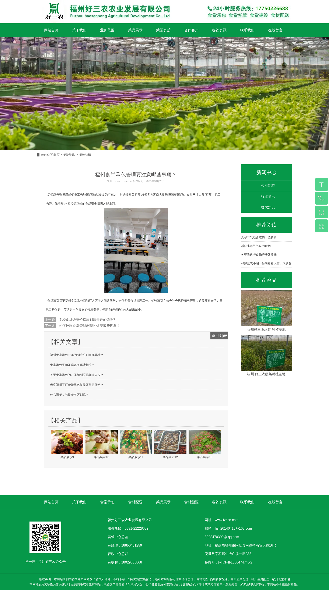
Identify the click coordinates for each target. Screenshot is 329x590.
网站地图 (202, 579)
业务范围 (107, 30)
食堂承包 (107, 502)
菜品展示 (135, 30)
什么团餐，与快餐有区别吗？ (69, 394)
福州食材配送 (219, 579)
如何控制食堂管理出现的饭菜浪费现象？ (89, 326)
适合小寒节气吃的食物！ (257, 246)
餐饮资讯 (219, 30)
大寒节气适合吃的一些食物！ (260, 237)
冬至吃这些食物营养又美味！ (260, 254)
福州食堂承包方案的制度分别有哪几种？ (77, 355)
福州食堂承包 (74, 300)
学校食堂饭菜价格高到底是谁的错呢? (86, 319)
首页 (57, 154)
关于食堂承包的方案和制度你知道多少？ (77, 375)
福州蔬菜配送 (239, 579)
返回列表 (219, 335)
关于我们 (79, 30)
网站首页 (51, 30)
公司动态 (268, 185)
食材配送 (135, 502)
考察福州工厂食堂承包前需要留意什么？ (77, 384)
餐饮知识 (268, 207)
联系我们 (247, 30)
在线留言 (275, 30)
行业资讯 (268, 196)
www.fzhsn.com (123, 181)
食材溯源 (191, 502)
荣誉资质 (163, 30)
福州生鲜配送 (260, 579)
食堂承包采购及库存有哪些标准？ (72, 365)
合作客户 (191, 30)
